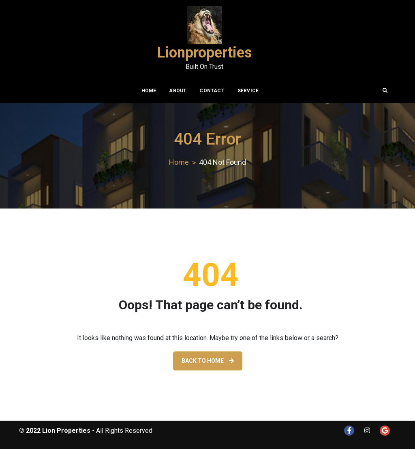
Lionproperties (204, 52)
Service (248, 91)
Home (148, 91)
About (177, 91)
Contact (211, 91)
